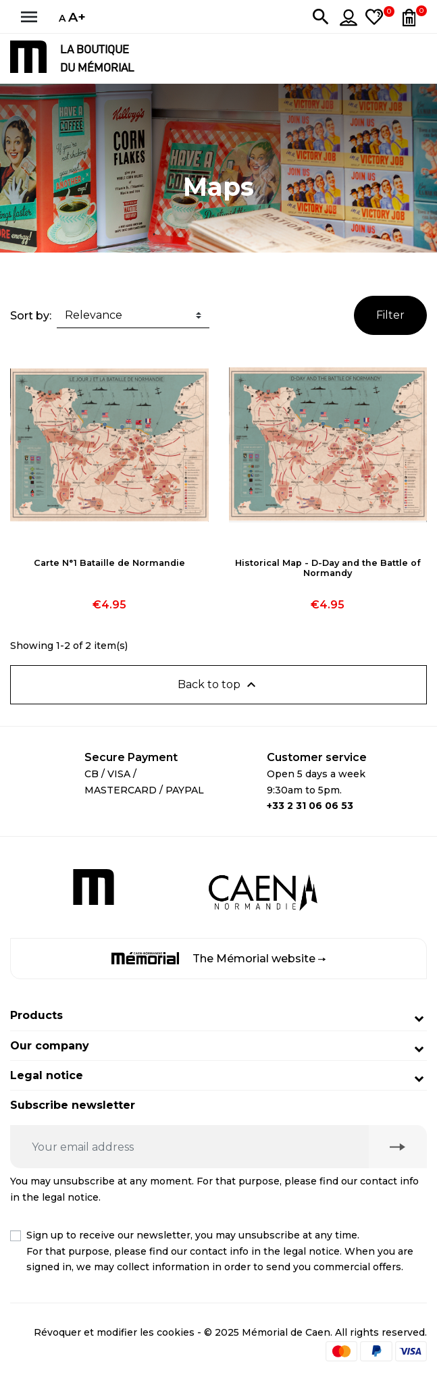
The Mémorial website (218, 959)
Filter (390, 315)
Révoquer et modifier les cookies (114, 1332)
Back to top (218, 685)
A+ (77, 17)
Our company (49, 1045)
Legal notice (46, 1075)
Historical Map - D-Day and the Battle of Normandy (328, 568)
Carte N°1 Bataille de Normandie (109, 563)
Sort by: (30, 315)
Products (36, 1015)
